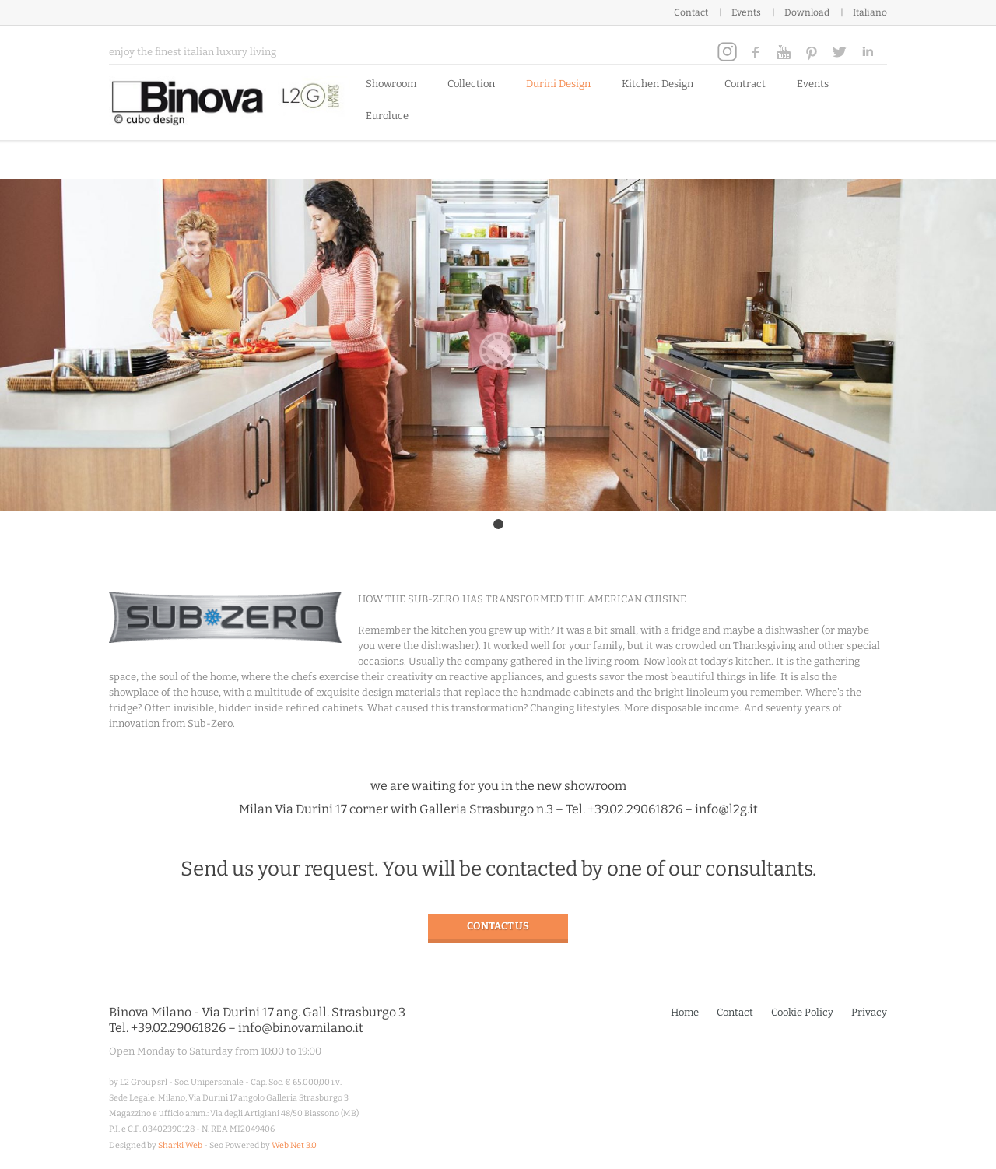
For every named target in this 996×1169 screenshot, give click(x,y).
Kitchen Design (657, 84)
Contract (745, 84)
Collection (471, 84)
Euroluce (387, 115)
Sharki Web (180, 1145)
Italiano (870, 12)
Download (806, 12)
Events (746, 12)
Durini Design (558, 84)
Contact (691, 12)
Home (685, 1012)
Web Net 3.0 (294, 1145)
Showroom (391, 84)
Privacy (869, 1012)
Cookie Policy (802, 1012)
